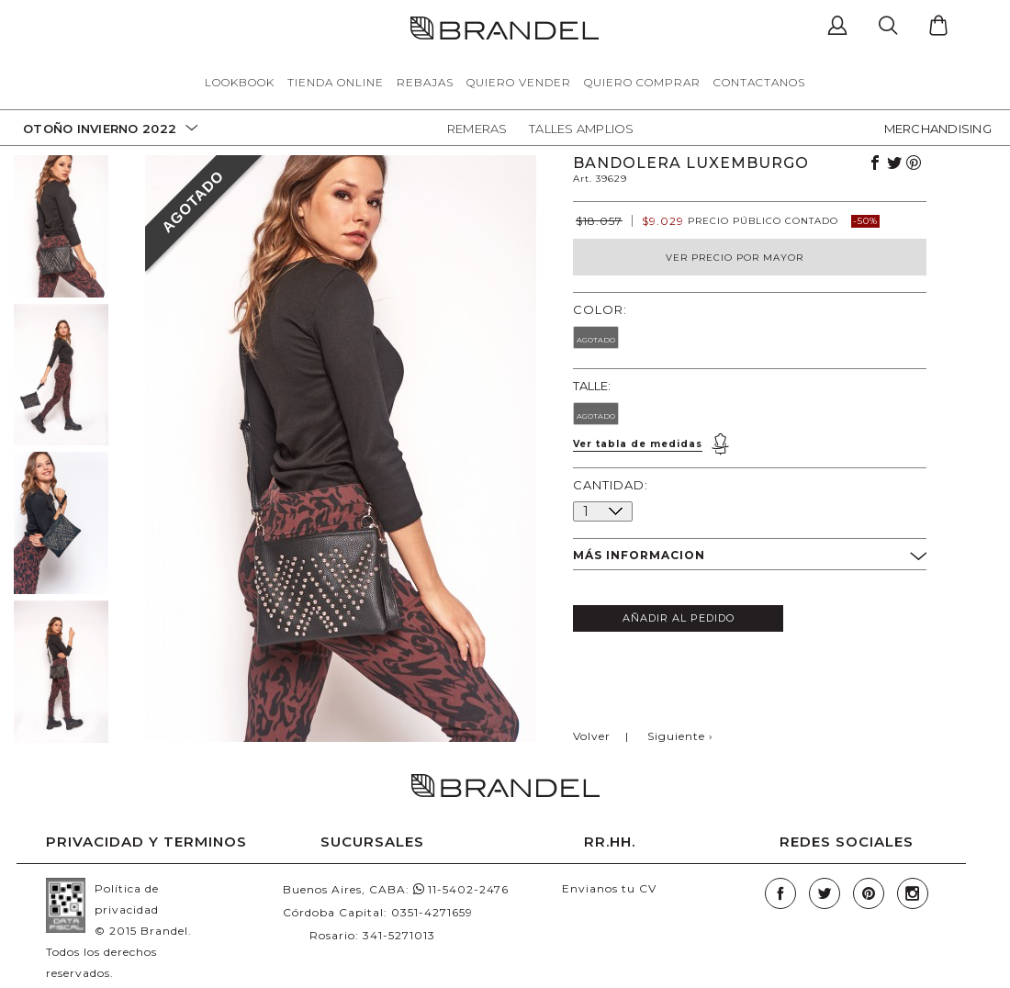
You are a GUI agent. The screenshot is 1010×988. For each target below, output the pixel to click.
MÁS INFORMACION (749, 556)
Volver (592, 736)
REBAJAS (425, 82)
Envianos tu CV (609, 888)
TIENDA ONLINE (335, 82)
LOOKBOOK (240, 82)
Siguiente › (680, 736)
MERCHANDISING (938, 128)
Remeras (477, 128)
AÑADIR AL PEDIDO (679, 618)
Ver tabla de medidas (637, 444)
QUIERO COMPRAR (642, 82)
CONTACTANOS (759, 82)
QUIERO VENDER (518, 82)
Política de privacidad (127, 898)
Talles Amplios (581, 128)
